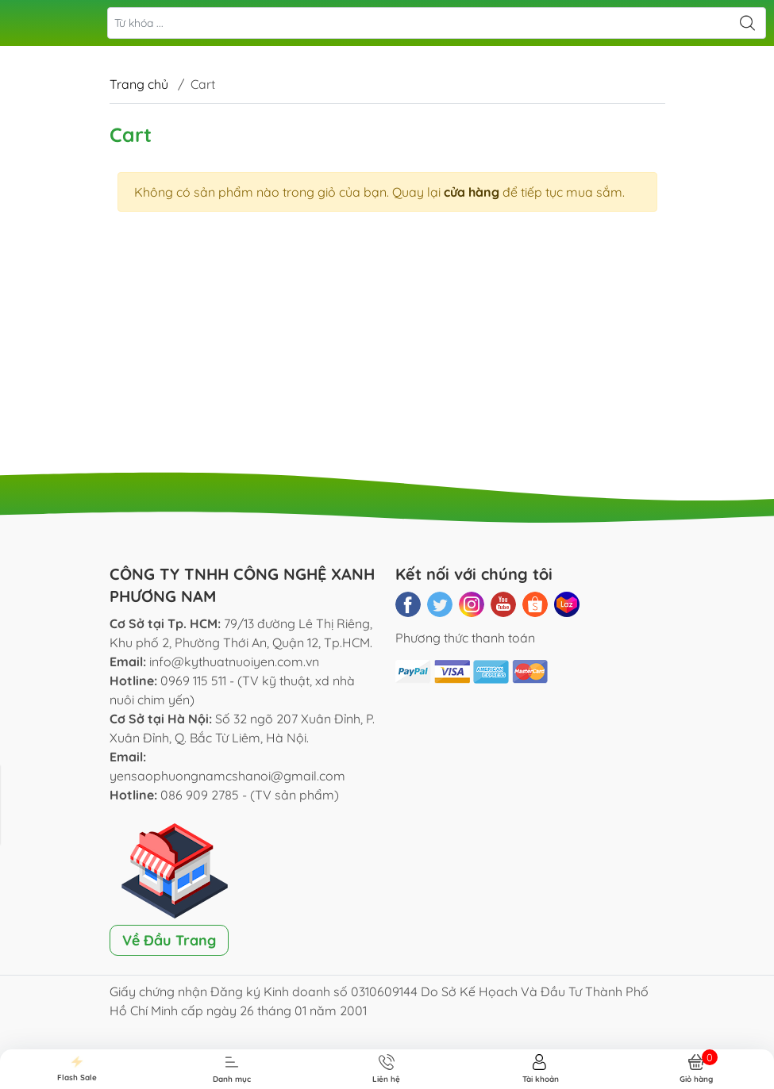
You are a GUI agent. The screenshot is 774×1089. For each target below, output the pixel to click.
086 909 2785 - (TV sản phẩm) (249, 795)
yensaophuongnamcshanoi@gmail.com (227, 776)
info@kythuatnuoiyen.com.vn (234, 661)
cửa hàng (471, 192)
